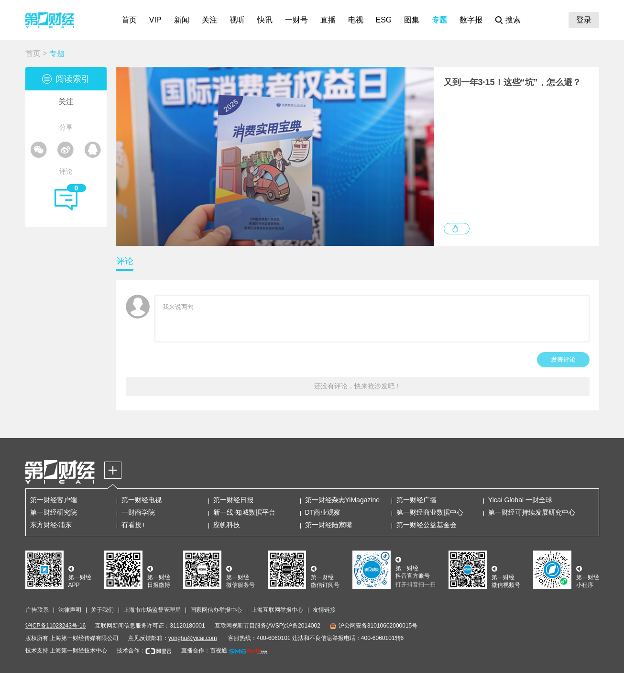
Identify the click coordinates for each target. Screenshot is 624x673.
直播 (328, 20)
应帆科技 (226, 525)
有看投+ (133, 525)
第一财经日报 (233, 500)
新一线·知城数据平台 (244, 512)
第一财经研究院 (53, 512)
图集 (411, 20)
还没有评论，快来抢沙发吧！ (357, 386)
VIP (155, 20)
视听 (237, 20)
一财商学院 (138, 512)
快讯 (265, 20)
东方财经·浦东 (51, 525)
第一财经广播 (416, 500)
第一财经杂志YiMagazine (342, 500)
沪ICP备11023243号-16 (55, 625)
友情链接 (324, 610)
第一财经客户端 (53, 500)
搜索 (513, 20)
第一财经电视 (141, 500)
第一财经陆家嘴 (328, 525)
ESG (384, 20)
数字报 (471, 20)
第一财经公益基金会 (426, 525)
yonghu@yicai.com (192, 638)
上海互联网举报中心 (277, 610)
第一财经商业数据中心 (429, 512)
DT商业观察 (323, 512)
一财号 (296, 20)
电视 (355, 20)
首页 (129, 20)
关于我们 (102, 610)
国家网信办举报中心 (216, 610)
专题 (439, 20)
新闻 (181, 20)
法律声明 (69, 610)
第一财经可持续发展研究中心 (531, 512)
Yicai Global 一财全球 (520, 500)
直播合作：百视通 (204, 650)
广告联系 (37, 610)
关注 (209, 20)
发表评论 (563, 359)
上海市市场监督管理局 (152, 610)
